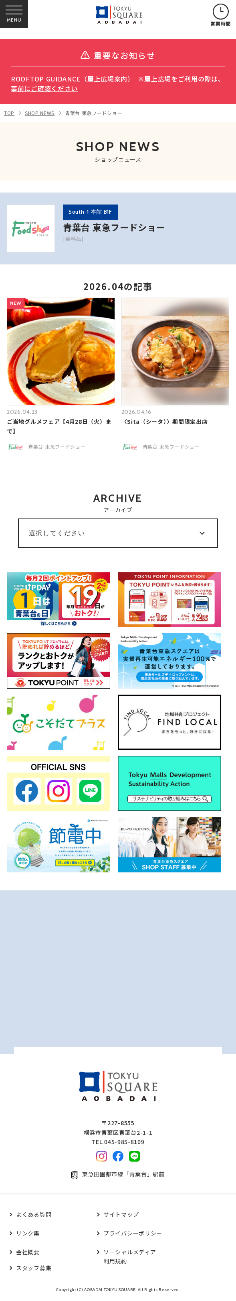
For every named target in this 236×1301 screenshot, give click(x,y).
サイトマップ (121, 1214)
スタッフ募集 (33, 1268)
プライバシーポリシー (132, 1233)
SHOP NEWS (39, 112)
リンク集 (28, 1233)
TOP (9, 112)
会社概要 (28, 1252)
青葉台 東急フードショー (93, 112)
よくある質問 (33, 1214)
